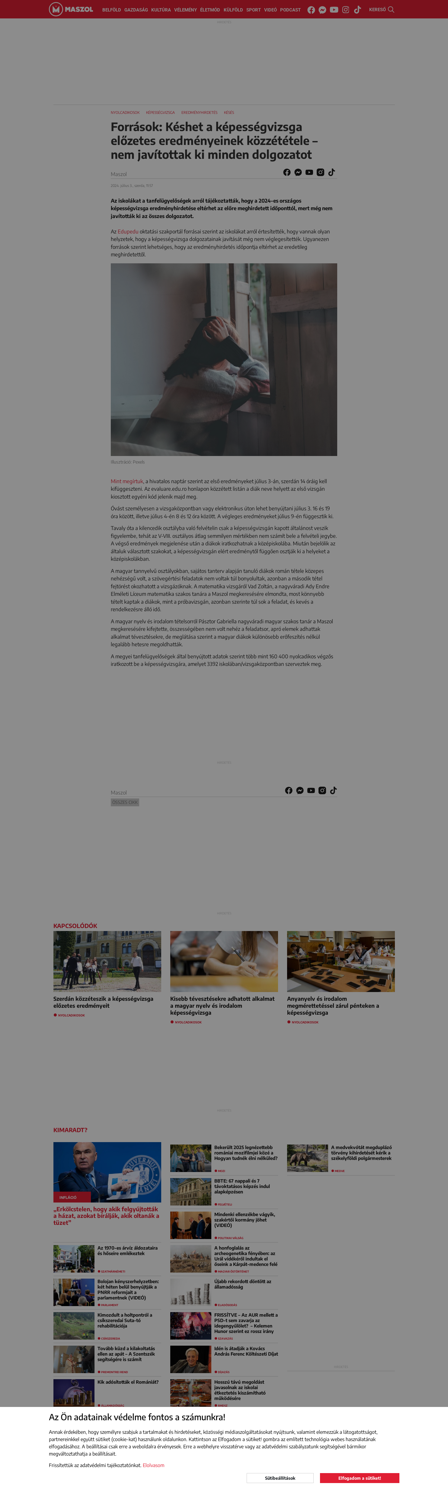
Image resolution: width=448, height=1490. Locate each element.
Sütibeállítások (280, 1478)
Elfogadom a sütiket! (359, 1478)
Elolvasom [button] (154, 1465)
